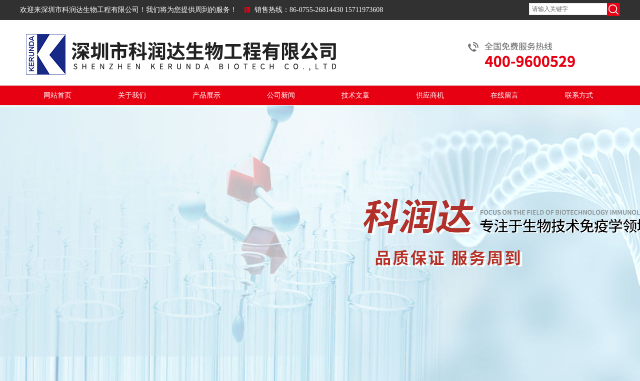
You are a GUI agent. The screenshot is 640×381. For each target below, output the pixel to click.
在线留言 (504, 95)
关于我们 (132, 95)
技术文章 (356, 95)
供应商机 (430, 95)
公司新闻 (281, 95)
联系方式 (579, 95)
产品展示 (206, 95)
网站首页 (58, 95)
